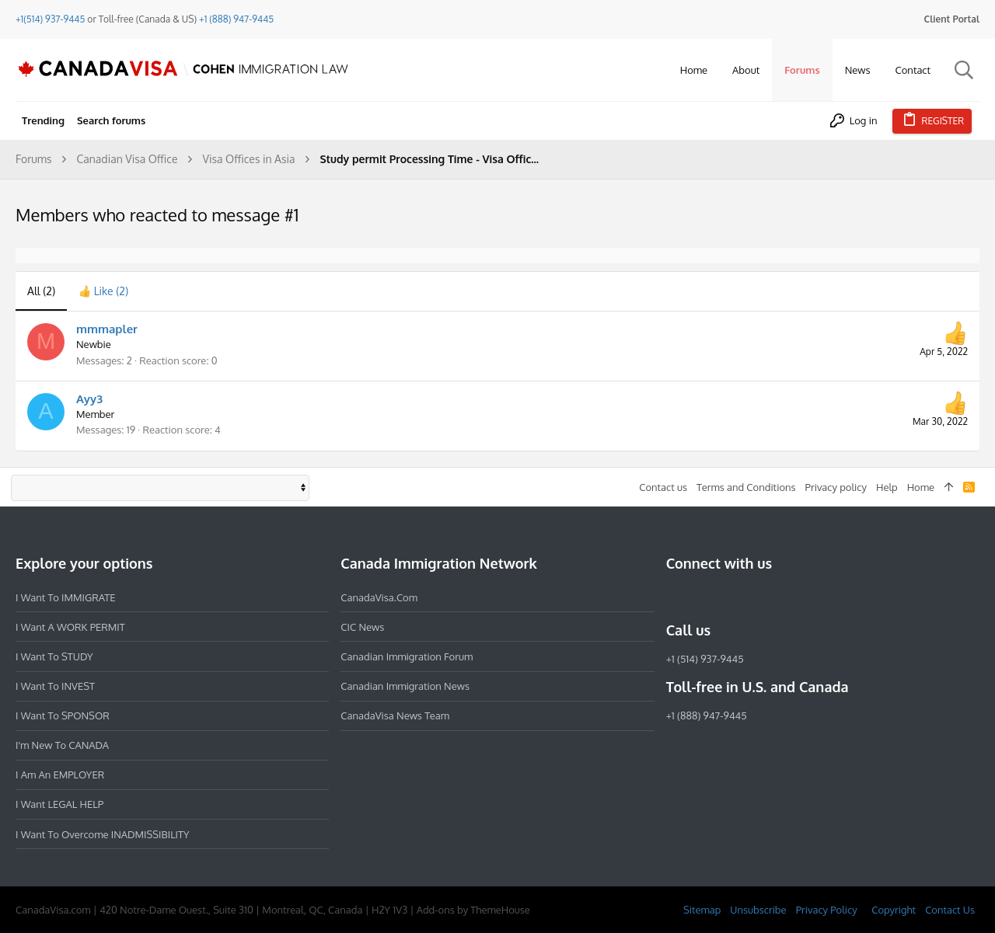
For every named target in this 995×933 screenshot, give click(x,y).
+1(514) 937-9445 (50, 19)
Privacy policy (836, 487)
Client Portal (951, 19)
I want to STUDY (54, 656)
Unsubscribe (758, 909)
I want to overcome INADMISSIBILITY (103, 834)
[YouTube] (787, 596)
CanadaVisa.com (378, 597)
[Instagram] (703, 596)
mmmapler (107, 329)
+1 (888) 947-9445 (236, 19)
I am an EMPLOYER (60, 774)
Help (887, 487)
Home (920, 487)
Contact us (663, 487)
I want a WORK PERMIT (70, 627)
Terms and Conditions (746, 487)
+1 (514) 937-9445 (705, 659)
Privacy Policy (826, 909)
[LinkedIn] (731, 596)
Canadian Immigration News (405, 686)
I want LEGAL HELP (59, 804)
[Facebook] (675, 596)
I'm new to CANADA (62, 745)
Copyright (893, 909)
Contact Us (950, 909)
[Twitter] (759, 596)
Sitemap (702, 909)
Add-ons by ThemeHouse (473, 909)
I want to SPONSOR (63, 715)
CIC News (362, 627)
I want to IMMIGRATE (66, 597)
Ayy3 (89, 399)
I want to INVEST (55, 686)
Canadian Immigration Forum (406, 656)
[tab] (103, 291)
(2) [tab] (41, 291)
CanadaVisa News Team (394, 715)
